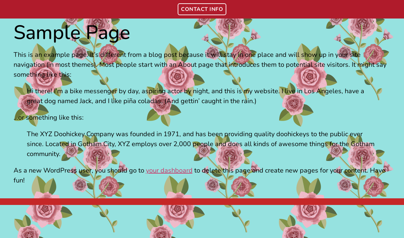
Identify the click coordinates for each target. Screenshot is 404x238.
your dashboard (169, 170)
